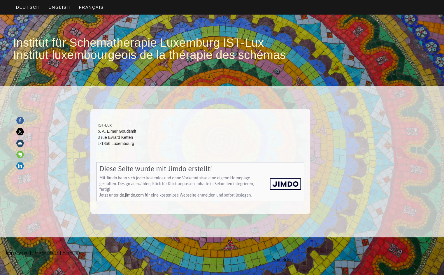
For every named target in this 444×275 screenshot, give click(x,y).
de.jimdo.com (132, 195)
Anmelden (282, 259)
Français (91, 7)
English (59, 7)
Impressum (17, 252)
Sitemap (71, 252)
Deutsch (28, 7)
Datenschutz (45, 252)
